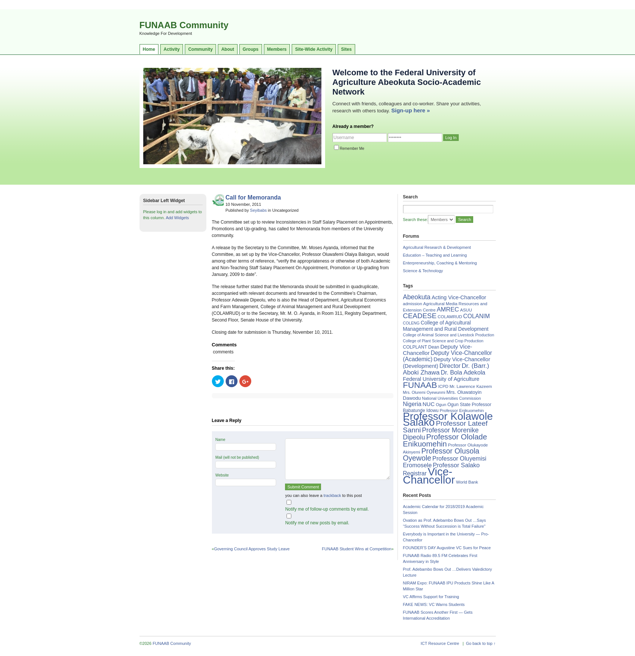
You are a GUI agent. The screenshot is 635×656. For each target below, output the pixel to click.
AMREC (448, 309)
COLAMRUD (450, 316)
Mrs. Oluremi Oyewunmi (424, 392)
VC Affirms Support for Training (431, 596)
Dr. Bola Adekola (463, 372)
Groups (251, 49)
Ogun (441, 404)
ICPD (443, 386)
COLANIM (476, 316)
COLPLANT (415, 347)
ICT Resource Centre (440, 643)
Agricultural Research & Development (437, 247)
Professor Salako (456, 465)
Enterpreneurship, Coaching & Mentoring (440, 263)
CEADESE (420, 316)
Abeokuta (417, 297)
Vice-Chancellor (429, 475)
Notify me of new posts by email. (317, 522)
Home (149, 49)
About (227, 49)
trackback (332, 495)
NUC (428, 404)
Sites (346, 49)
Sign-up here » (410, 110)
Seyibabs (258, 210)
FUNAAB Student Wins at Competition (356, 549)
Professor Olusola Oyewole (441, 454)
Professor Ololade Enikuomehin (445, 440)
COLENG (411, 323)
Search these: (415, 219)
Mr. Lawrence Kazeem (470, 386)
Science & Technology (423, 270)
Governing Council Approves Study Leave (252, 549)
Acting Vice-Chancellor (459, 297)
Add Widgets (177, 217)
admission (412, 303)
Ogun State (459, 404)
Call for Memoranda (253, 197)
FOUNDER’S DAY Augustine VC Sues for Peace (447, 547)
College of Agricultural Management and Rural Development (446, 326)
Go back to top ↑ (480, 643)
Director (450, 365)
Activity (172, 49)
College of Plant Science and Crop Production (443, 341)
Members (277, 49)
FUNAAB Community (184, 25)
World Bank (467, 482)
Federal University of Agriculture (441, 379)
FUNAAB (420, 385)
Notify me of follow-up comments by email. (327, 509)
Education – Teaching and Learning (435, 255)
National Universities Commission (451, 398)
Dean (433, 347)
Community (200, 49)
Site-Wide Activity (314, 49)
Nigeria (412, 404)
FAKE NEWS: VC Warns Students (434, 604)
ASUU (466, 310)
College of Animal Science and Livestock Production (448, 335)
